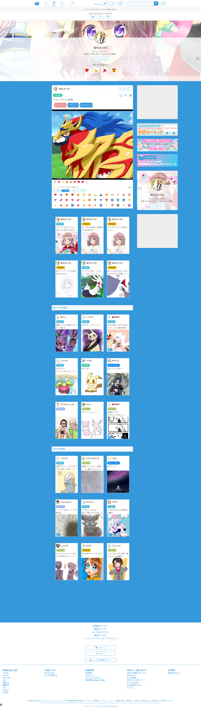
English (5, 673)
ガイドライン (90, 675)
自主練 (57, 95)
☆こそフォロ (100, 59)
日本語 (5, 692)
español (6, 675)
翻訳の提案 (13, 670)
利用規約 (88, 673)
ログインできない (133, 682)
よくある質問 (131, 677)
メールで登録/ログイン (100, 659)
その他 (82, 191)
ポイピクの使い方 (50, 675)
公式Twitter (131, 675)
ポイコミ (130, 687)
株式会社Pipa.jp (174, 673)
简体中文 (6, 682)
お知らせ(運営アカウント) (136, 673)
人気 (65, 191)
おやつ (74, 191)
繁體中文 (6, 685)
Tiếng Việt (6, 677)
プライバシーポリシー (93, 677)
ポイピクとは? (49, 673)
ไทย (4, 687)
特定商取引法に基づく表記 (95, 680)
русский (6, 690)
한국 (4, 680)
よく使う (57, 191)
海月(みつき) (100, 47)
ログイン (100, 647)
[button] (1, 705)
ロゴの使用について (134, 685)
